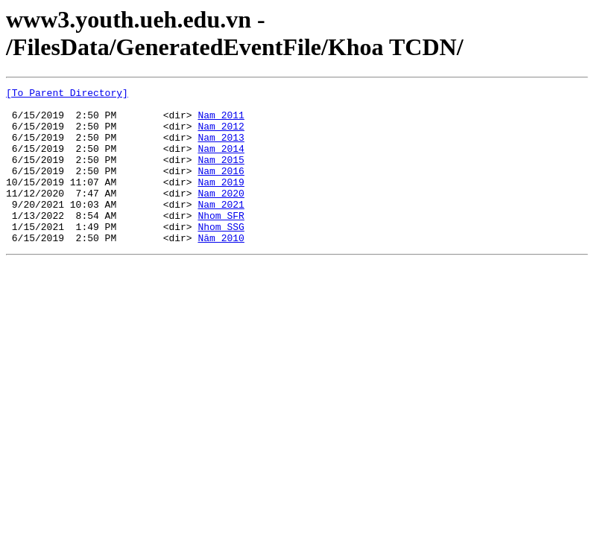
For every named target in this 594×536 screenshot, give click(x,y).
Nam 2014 (221, 161)
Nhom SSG (221, 255)
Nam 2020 (221, 215)
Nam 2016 (221, 188)
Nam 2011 (221, 121)
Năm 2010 (221, 268)
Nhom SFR (221, 242)
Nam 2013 (221, 148)
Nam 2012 (221, 134)
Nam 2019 (221, 201)
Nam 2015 (221, 175)
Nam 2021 (221, 228)
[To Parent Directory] (67, 94)
